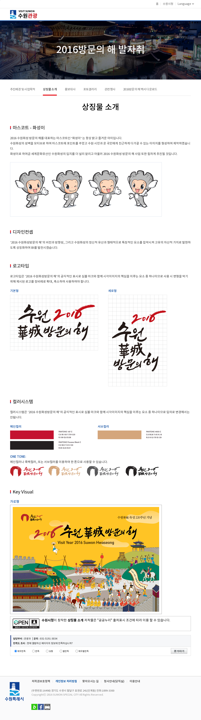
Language (186, 4)
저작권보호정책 (41, 681)
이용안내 (135, 681)
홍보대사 (70, 89)
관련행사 (110, 89)
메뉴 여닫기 (188, 14)
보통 (51, 651)
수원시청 (168, 4)
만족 (37, 651)
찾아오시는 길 (90, 681)
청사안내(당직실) (114, 681)
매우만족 (21, 651)
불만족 (66, 651)
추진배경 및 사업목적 (22, 89)
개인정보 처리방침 (66, 681)
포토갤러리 (90, 89)
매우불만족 (83, 651)
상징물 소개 (50, 89)
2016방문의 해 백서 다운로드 (140, 89)
